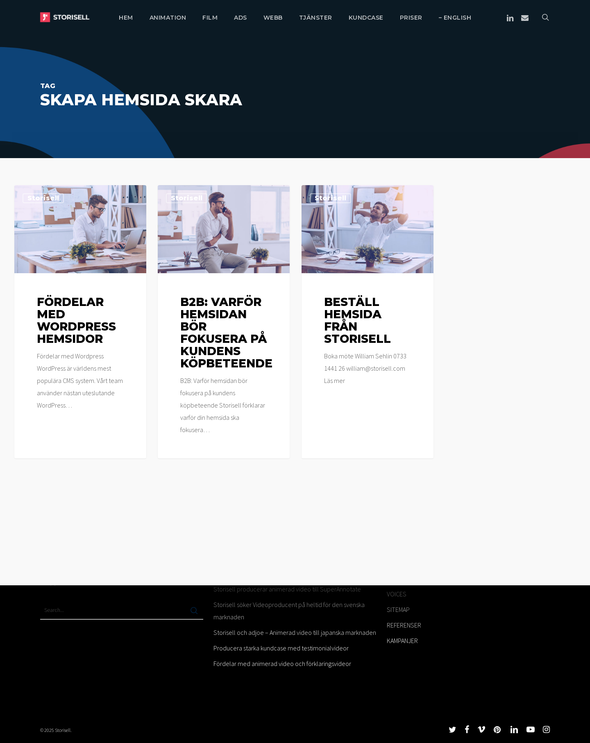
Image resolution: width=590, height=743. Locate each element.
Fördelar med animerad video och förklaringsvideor (282, 663)
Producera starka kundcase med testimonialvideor (281, 648)
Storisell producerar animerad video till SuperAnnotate (287, 589)
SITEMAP (398, 609)
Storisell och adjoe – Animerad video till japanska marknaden (294, 632)
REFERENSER (404, 625)
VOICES (396, 594)
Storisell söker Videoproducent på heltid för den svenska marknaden (289, 610)
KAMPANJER (402, 641)
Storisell (43, 198)
